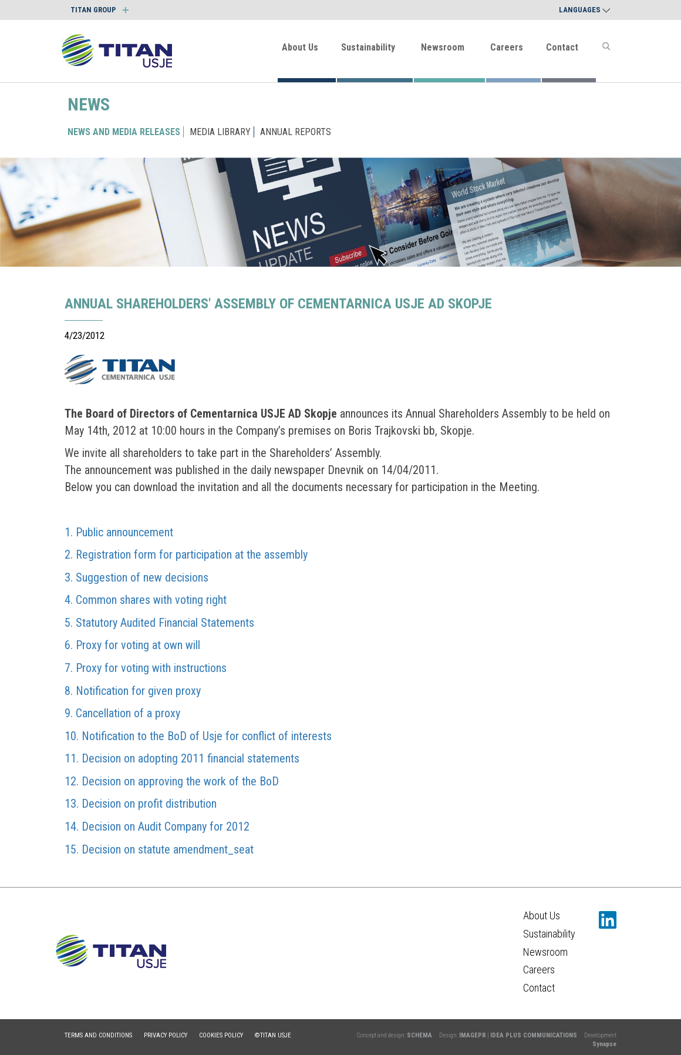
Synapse (604, 1044)
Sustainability (368, 47)
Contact (562, 47)
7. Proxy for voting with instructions (146, 668)
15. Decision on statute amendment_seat (159, 849)
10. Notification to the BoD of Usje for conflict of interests (198, 736)
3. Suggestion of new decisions (136, 577)
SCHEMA (419, 1035)
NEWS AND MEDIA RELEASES (124, 131)
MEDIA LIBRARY (220, 131)
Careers (506, 47)
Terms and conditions (98, 1035)
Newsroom (442, 47)
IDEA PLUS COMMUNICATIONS (533, 1035)
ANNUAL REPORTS (295, 131)
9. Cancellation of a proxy (122, 713)
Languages (585, 9)
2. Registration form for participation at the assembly (186, 554)
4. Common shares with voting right (146, 600)
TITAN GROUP (99, 9)
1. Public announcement (119, 532)
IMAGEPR (472, 1035)
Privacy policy (165, 1035)
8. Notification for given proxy (133, 691)
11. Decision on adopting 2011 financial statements (182, 758)
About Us (300, 47)
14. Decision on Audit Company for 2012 (157, 826)
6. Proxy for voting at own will (132, 645)
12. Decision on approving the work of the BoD (172, 781)
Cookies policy (221, 1035)
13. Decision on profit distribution (141, 804)
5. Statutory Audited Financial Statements (159, 623)
